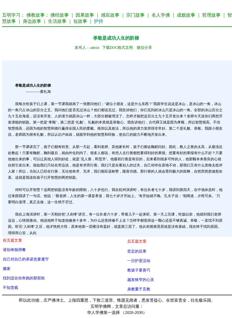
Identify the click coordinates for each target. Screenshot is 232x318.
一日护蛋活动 (138, 260)
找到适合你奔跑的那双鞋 (24, 278)
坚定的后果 (136, 251)
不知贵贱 (10, 287)
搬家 (6, 268)
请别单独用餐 (14, 249)
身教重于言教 (138, 289)
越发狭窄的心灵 (140, 279)
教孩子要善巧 (138, 270)
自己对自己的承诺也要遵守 (26, 259)
